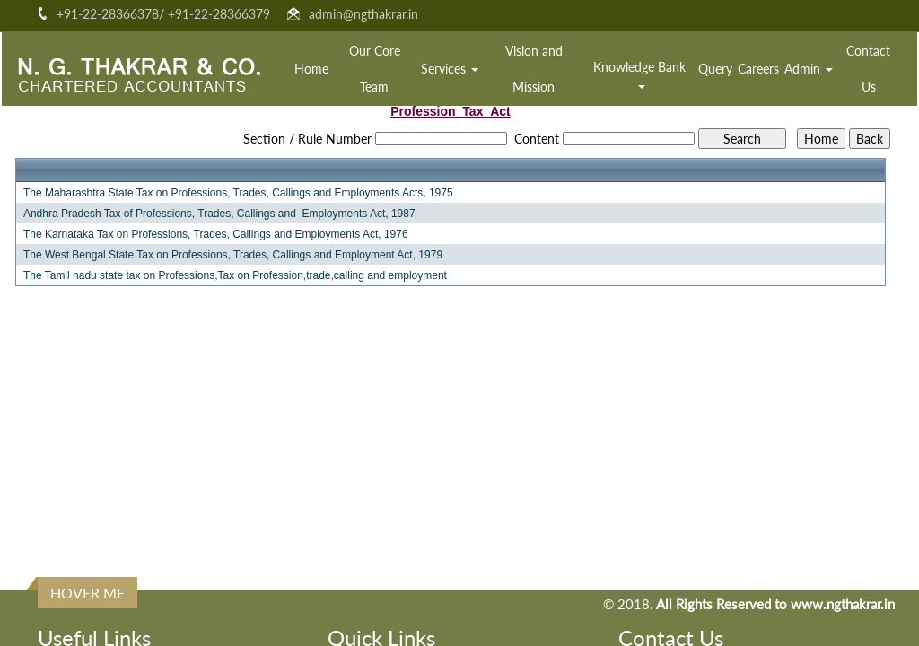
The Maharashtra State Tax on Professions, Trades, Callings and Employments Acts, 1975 (238, 193)
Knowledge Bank (641, 74)
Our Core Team (374, 68)
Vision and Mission (534, 68)
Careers (758, 68)
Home (311, 68)
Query (715, 68)
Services (449, 68)
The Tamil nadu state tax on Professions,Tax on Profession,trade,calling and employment (235, 275)
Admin (808, 68)
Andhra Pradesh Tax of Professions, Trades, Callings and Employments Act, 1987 (219, 213)
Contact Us (868, 68)
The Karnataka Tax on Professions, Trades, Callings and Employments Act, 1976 (215, 234)
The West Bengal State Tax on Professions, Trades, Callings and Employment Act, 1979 (232, 255)
